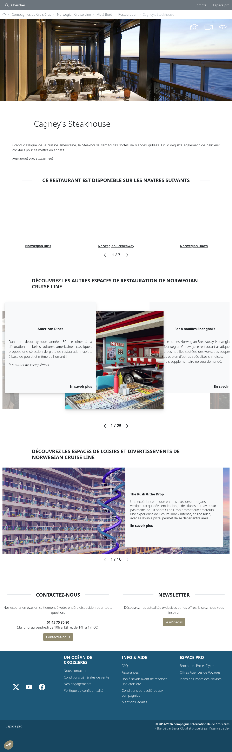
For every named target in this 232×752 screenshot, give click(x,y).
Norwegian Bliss (38, 246)
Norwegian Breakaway (116, 246)
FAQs (126, 665)
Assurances (130, 672)
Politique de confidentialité (84, 690)
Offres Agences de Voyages (200, 672)
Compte (200, 5)
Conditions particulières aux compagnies (143, 693)
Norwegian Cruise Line (74, 14)
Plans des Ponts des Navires (200, 679)
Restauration (127, 14)
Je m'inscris (174, 622)
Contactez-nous (58, 637)
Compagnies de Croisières (31, 14)
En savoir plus (80, 386)
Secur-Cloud (180, 728)
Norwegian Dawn (194, 246)
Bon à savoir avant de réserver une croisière (144, 681)
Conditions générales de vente (86, 677)
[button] (104, 255)
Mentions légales (134, 702)
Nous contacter (75, 670)
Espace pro (221, 5)
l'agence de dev (219, 728)
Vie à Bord (104, 14)
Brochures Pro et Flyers (197, 665)
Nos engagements (77, 684)
